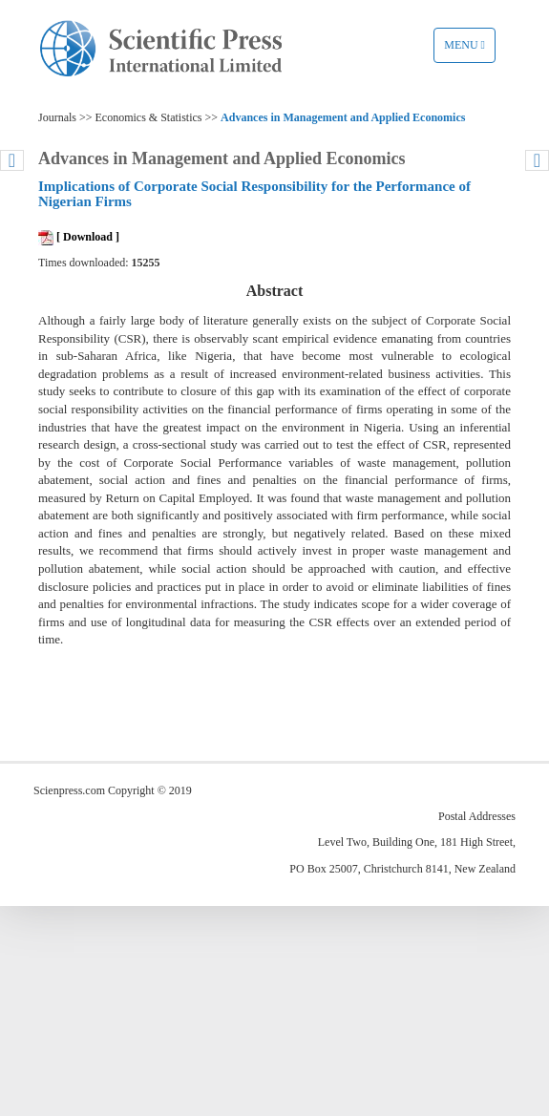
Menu (469, 49)
